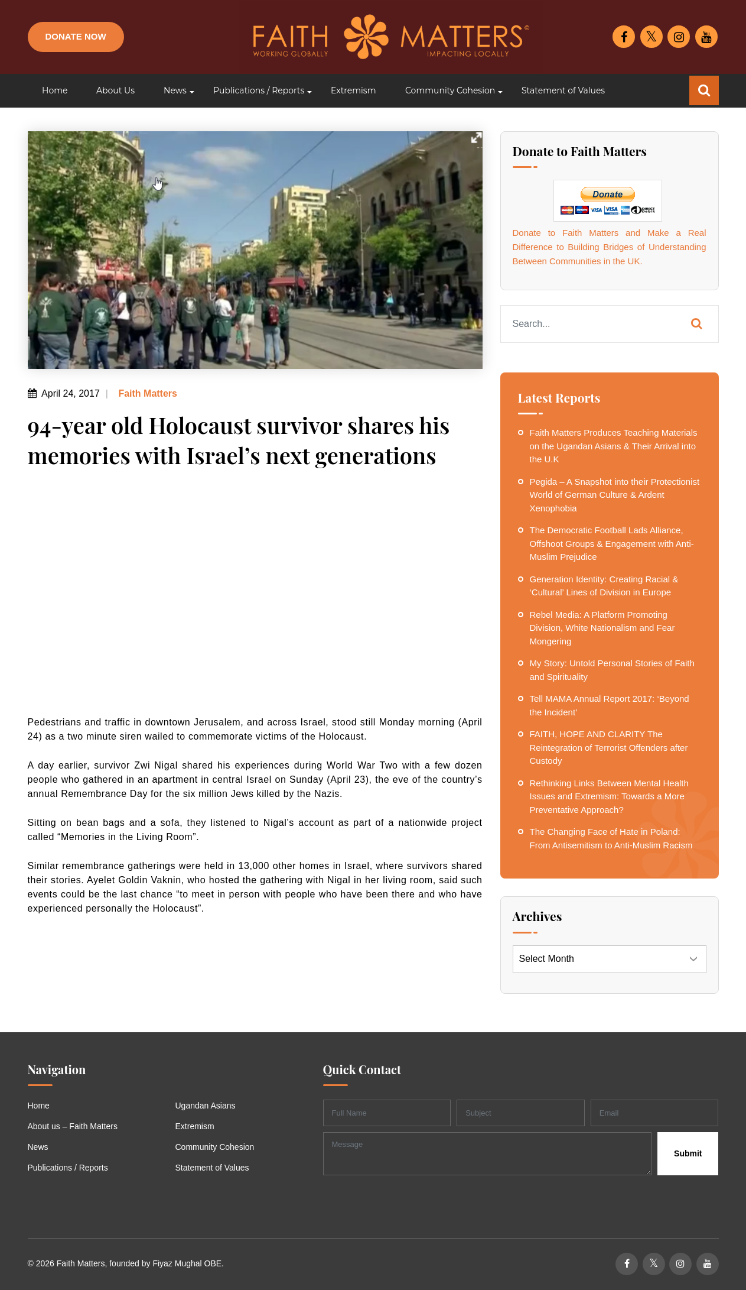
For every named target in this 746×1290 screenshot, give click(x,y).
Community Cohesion (215, 1147)
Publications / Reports (68, 1167)
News (38, 1147)
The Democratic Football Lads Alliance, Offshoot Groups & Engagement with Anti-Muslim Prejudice (612, 543)
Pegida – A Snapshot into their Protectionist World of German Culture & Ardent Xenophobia (615, 495)
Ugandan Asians (205, 1105)
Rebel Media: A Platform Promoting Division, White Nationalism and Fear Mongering (602, 628)
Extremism (194, 1126)
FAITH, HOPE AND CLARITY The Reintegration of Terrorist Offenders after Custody (609, 747)
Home (39, 1105)
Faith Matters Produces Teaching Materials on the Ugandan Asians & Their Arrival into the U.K (614, 445)
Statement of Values (212, 1167)
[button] (174, 91)
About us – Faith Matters (73, 1126)
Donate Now (75, 36)
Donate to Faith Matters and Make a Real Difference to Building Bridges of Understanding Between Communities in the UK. (609, 247)
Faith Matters (146, 393)
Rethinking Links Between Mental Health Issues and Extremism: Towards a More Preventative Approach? (609, 796)
